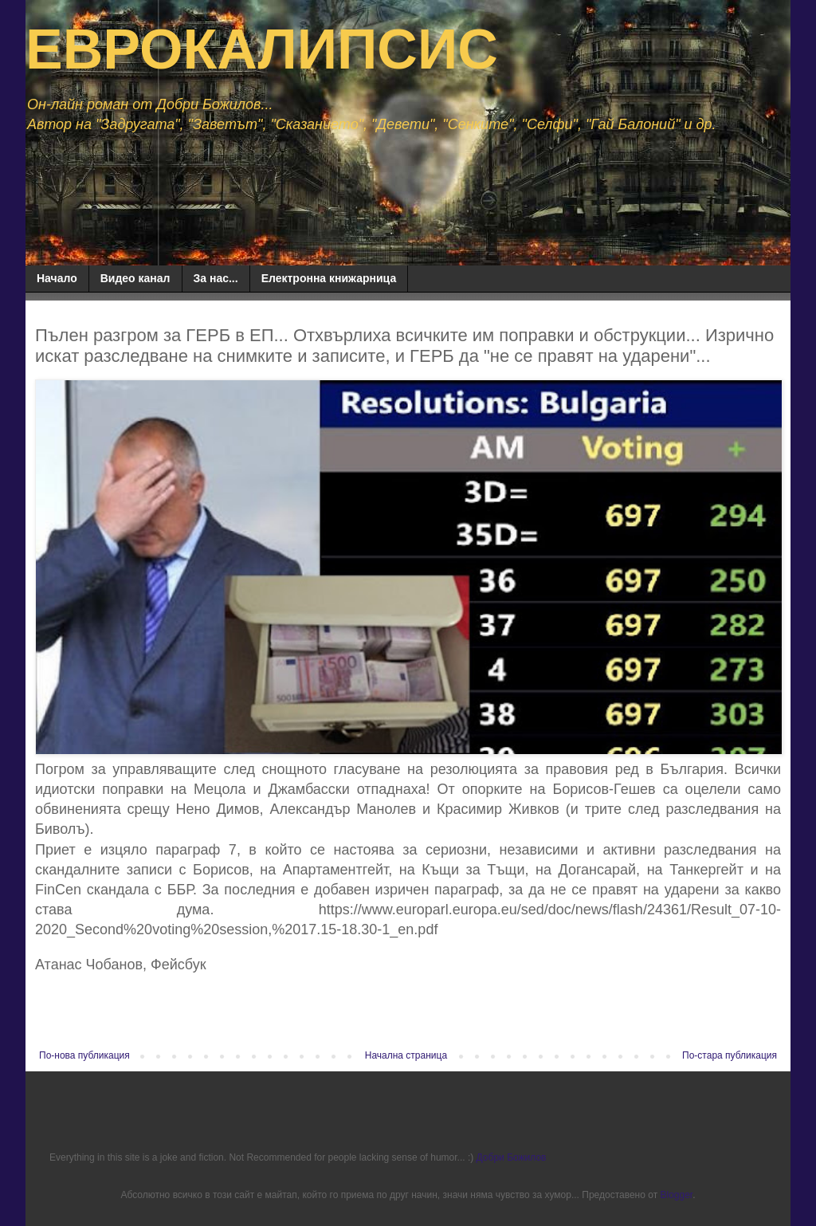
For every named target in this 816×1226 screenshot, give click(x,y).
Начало (57, 278)
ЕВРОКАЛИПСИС (262, 49)
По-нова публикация (84, 1055)
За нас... (216, 278)
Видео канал (135, 278)
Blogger (676, 1194)
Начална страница (406, 1055)
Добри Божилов (512, 1157)
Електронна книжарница (329, 278)
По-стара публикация (729, 1055)
